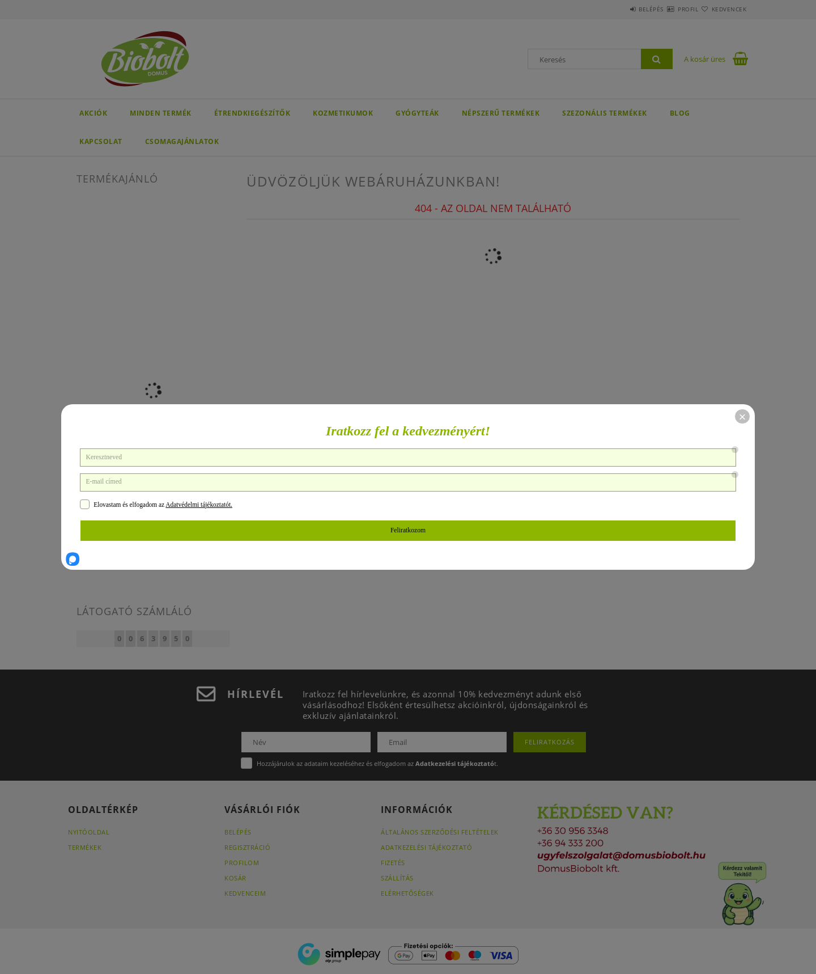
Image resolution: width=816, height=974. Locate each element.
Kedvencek (722, 9)
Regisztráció (247, 847)
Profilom (241, 862)
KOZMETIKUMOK (343, 113)
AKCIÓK (93, 113)
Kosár (235, 878)
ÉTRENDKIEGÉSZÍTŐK (252, 113)
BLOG (680, 113)
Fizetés (393, 862)
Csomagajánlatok (182, 141)
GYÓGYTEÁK (417, 113)
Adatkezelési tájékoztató (426, 847)
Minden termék (161, 113)
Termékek (84, 847)
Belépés (617, 9)
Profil (667, 9)
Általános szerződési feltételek (440, 832)
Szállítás (397, 878)
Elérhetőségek (407, 893)
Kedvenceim (245, 893)
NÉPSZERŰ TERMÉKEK (501, 113)
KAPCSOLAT (100, 141)
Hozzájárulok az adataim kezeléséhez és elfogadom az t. (377, 763)
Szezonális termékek (604, 113)
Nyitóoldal (88, 832)
